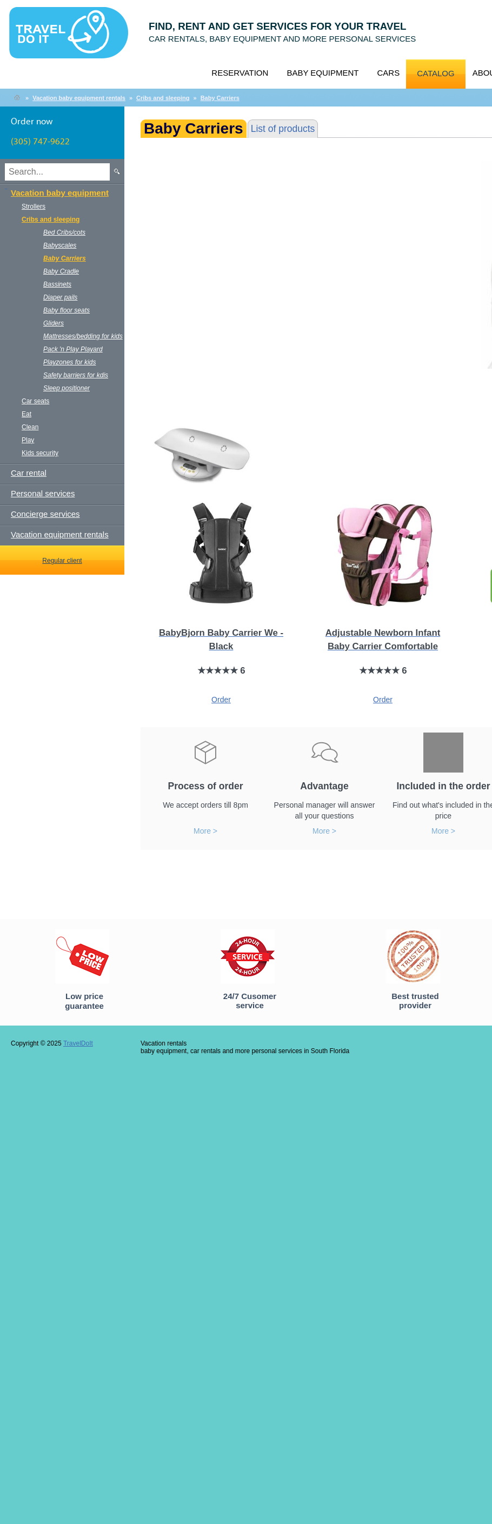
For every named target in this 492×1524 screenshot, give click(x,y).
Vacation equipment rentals (60, 534)
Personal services (43, 493)
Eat (26, 414)
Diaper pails (60, 297)
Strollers (33, 206)
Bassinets (57, 284)
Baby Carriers (220, 98)
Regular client (62, 560)
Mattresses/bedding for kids (83, 336)
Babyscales (59, 245)
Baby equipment (322, 72)
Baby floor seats (66, 310)
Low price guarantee (84, 1000)
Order (221, 699)
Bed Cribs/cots (64, 232)
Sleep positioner (66, 388)
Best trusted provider (415, 1000)
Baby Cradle (61, 271)
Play (28, 440)
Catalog (435, 73)
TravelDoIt (73, 38)
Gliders (53, 323)
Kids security (40, 453)
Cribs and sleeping (162, 98)
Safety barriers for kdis (75, 375)
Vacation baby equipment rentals (78, 98)
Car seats (35, 401)
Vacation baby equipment (60, 192)
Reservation (239, 72)
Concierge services (45, 513)
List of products (283, 128)
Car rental (28, 472)
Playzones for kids (69, 362)
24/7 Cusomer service (249, 1000)
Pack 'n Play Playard (73, 349)
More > (205, 831)
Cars (388, 72)
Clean (30, 427)
